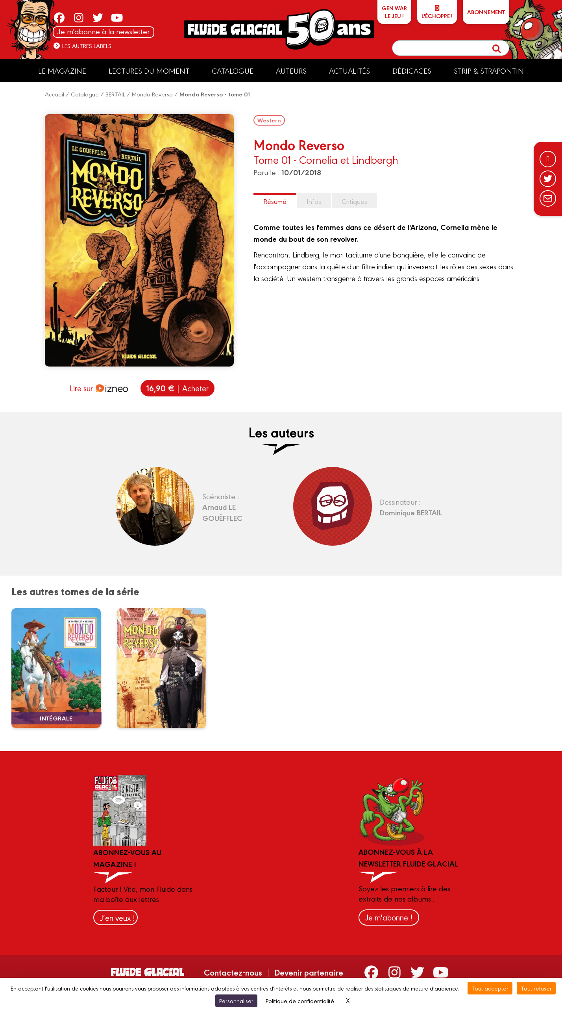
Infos (314, 201)
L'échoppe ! (437, 12)
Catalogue (232, 70)
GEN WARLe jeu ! (394, 12)
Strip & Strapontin (489, 70)
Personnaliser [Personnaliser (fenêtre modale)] (236, 1000)
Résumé (275, 201)
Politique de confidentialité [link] (300, 1000)
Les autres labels (82, 45)
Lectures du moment (149, 70)
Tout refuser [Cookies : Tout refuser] (536, 988)
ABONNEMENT (486, 12)
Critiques (354, 201)
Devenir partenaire (308, 972)
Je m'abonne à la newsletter (103, 31)
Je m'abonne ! (388, 917)
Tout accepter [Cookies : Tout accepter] (489, 988)
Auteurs (291, 70)
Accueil (54, 94)
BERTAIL (115, 94)
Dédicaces (411, 70)
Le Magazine (62, 70)
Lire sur (98, 388)
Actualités (349, 70)
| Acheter (177, 388)
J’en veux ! (117, 917)
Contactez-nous (233, 972)
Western (269, 120)
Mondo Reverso (152, 94)
